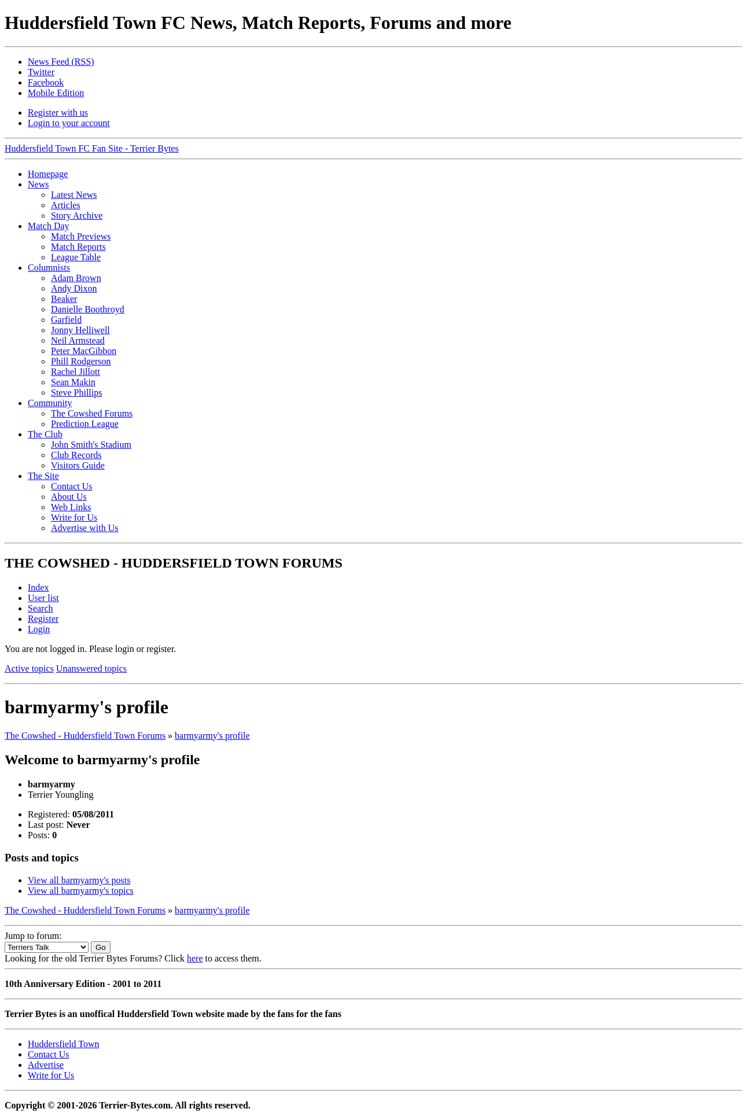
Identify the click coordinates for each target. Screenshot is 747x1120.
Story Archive (76, 215)
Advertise (46, 1065)
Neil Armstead (78, 340)
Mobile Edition (56, 93)
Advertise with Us (84, 528)
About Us (69, 497)
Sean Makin (73, 382)
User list (43, 598)
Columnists (49, 267)
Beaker (64, 299)
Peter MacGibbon (83, 351)
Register (43, 619)
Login (39, 629)
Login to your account (69, 123)
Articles (65, 205)
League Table (76, 257)
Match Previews (81, 236)
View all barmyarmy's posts (79, 880)
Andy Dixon (74, 288)
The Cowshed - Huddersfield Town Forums (85, 735)
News (38, 184)
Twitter (41, 72)
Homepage (48, 174)
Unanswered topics (91, 668)
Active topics (29, 668)
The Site (43, 476)
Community (50, 403)
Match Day (48, 226)
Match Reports (78, 247)
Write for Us (74, 517)
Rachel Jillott (75, 372)
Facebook (46, 82)
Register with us (58, 112)
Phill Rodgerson (81, 361)
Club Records (76, 455)
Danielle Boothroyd (87, 309)
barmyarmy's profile (212, 735)
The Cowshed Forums (92, 413)
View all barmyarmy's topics (81, 891)
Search (40, 608)
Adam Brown (76, 278)
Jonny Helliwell (80, 330)
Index (38, 587)
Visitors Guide (78, 465)
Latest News (74, 195)
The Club (45, 434)
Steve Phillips (76, 392)
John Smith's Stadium (91, 445)
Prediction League (85, 424)
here (195, 958)
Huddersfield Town (63, 1044)
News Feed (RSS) (61, 62)
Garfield (66, 320)
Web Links (71, 507)
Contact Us (72, 486)
